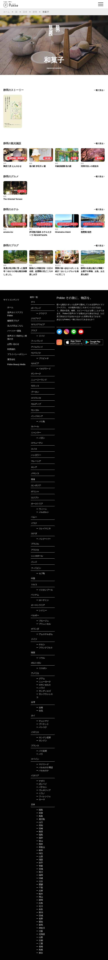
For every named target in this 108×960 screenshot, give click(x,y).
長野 (39, 918)
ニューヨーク (43, 682)
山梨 (39, 937)
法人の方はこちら (15, 326)
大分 (39, 881)
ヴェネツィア (43, 790)
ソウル (40, 658)
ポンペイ (41, 784)
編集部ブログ (13, 320)
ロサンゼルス (43, 685)
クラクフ (41, 313)
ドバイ (40, 336)
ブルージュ (42, 621)
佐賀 (39, 813)
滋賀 (39, 859)
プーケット (42, 724)
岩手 (39, 863)
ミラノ (40, 793)
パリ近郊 (41, 751)
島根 (39, 950)
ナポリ (40, 781)
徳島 (39, 810)
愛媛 (39, 884)
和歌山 (40, 847)
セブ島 (40, 573)
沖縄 (39, 878)
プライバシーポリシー (17, 354)
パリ (39, 754)
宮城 (39, 869)
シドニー (41, 610)
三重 (39, 943)
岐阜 (39, 850)
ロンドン (41, 740)
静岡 (35, 12)
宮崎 (39, 828)
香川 (39, 872)
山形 (39, 856)
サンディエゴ (43, 691)
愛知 (39, 922)
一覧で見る (98, 90)
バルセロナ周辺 (44, 767)
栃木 (39, 894)
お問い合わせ (13, 344)
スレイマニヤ (43, 528)
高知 (39, 825)
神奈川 (40, 928)
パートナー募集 (14, 331)
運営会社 (11, 359)
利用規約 (11, 349)
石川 (39, 906)
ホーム (6, 12)
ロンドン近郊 (43, 737)
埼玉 (39, 853)
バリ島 (40, 421)
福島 (39, 835)
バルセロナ (42, 770)
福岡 (39, 875)
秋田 (39, 831)
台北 (39, 710)
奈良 (39, 909)
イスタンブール (44, 590)
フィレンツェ (43, 796)
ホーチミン (42, 600)
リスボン (41, 668)
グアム (40, 678)
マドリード (42, 764)
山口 (39, 822)
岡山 (39, 897)
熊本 (39, 844)
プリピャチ (42, 358)
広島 (39, 903)
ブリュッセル (43, 624)
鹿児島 (40, 819)
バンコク (41, 727)
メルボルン (42, 512)
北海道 (40, 934)
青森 (39, 866)
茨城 (39, 915)
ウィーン (41, 509)
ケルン (40, 644)
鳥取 (39, 816)
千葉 (39, 887)
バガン (40, 438)
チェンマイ (42, 721)
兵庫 (39, 890)
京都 (39, 940)
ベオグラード (43, 369)
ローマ (40, 799)
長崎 (39, 946)
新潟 (39, 912)
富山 (39, 841)
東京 (39, 953)
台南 (39, 707)
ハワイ (40, 688)
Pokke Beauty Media (16, 364)
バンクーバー (43, 539)
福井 (39, 838)
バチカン (41, 787)
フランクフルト (44, 647)
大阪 (39, 931)
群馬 (39, 925)
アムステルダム (44, 634)
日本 (25, 12)
